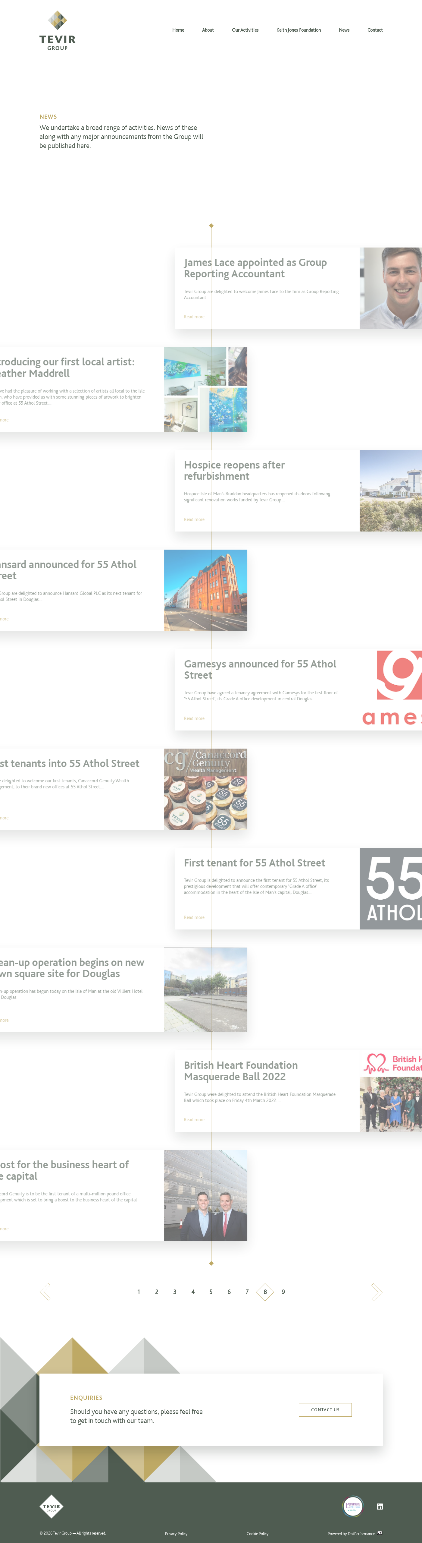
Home (178, 30)
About (208, 30)
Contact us (325, 1409)
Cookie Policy (258, 1533)
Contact (375, 30)
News (344, 30)
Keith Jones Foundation (299, 30)
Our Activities (245, 30)
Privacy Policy (176, 1533)
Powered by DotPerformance (355, 1533)
